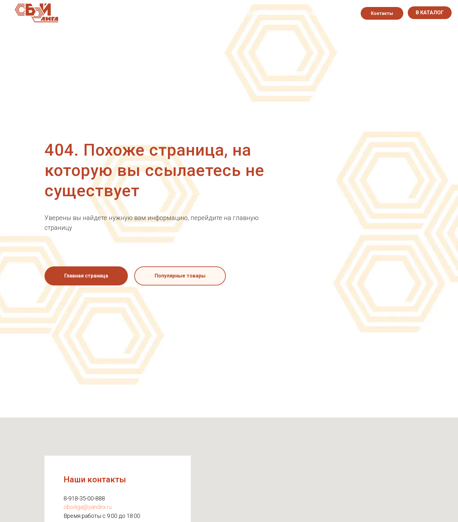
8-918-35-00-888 (84, 498)
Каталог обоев (184, 13)
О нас (146, 13)
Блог (249, 13)
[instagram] (341, 13)
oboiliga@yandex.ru (88, 507)
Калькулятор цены (293, 13)
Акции (224, 13)
